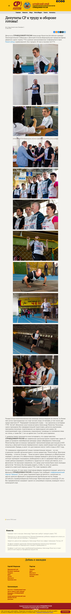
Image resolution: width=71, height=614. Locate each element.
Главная (18, 12)
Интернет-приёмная (13, 571)
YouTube (31, 576)
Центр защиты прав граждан (16, 591)
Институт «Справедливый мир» (17, 589)
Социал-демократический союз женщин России (16, 597)
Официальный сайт (13, 569)
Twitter (10, 576)
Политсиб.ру (10, 42)
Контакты (52, 12)
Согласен (65, 611)
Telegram (10, 573)
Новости (24, 12)
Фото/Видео (38, 12)
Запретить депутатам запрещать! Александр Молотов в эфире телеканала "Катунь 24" (34, 541)
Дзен (9, 574)
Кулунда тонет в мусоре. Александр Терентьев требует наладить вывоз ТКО (31, 534)
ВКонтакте (11, 578)
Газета (46, 12)
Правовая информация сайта (45, 612)
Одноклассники (12, 579)
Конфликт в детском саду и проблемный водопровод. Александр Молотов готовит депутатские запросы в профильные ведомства (33, 548)
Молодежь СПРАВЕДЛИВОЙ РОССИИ (16, 593)
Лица (30, 12)
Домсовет (10, 599)
